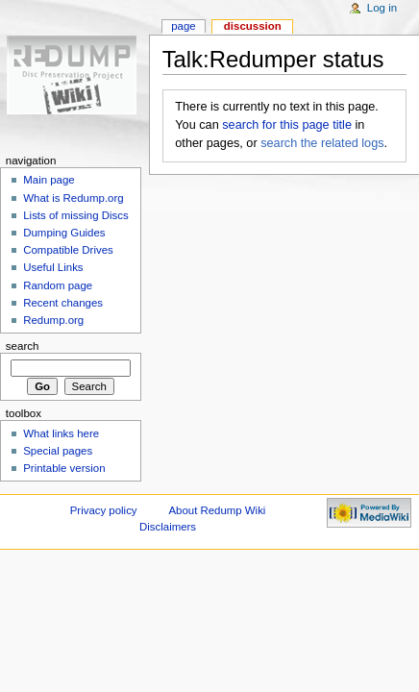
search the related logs (321, 143)
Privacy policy (103, 510)
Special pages (57, 451)
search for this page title (287, 125)
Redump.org (53, 320)
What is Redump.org (73, 198)
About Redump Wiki (216, 510)
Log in (382, 7)
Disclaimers (167, 526)
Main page (49, 179)
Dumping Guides (64, 232)
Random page (57, 285)
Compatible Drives (68, 250)
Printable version (64, 468)
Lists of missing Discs (75, 215)
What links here (61, 433)
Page (183, 26)
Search (22, 346)
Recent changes (63, 303)
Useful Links (53, 267)
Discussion (253, 26)
